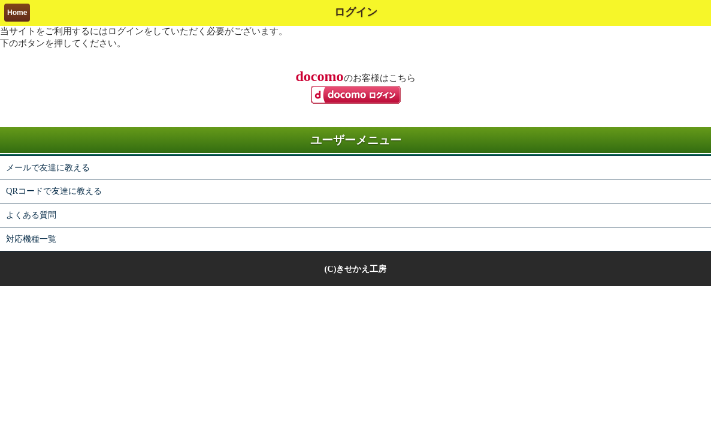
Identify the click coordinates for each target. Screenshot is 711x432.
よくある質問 (31, 215)
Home (17, 12)
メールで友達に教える (48, 167)
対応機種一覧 (31, 239)
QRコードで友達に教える (54, 191)
